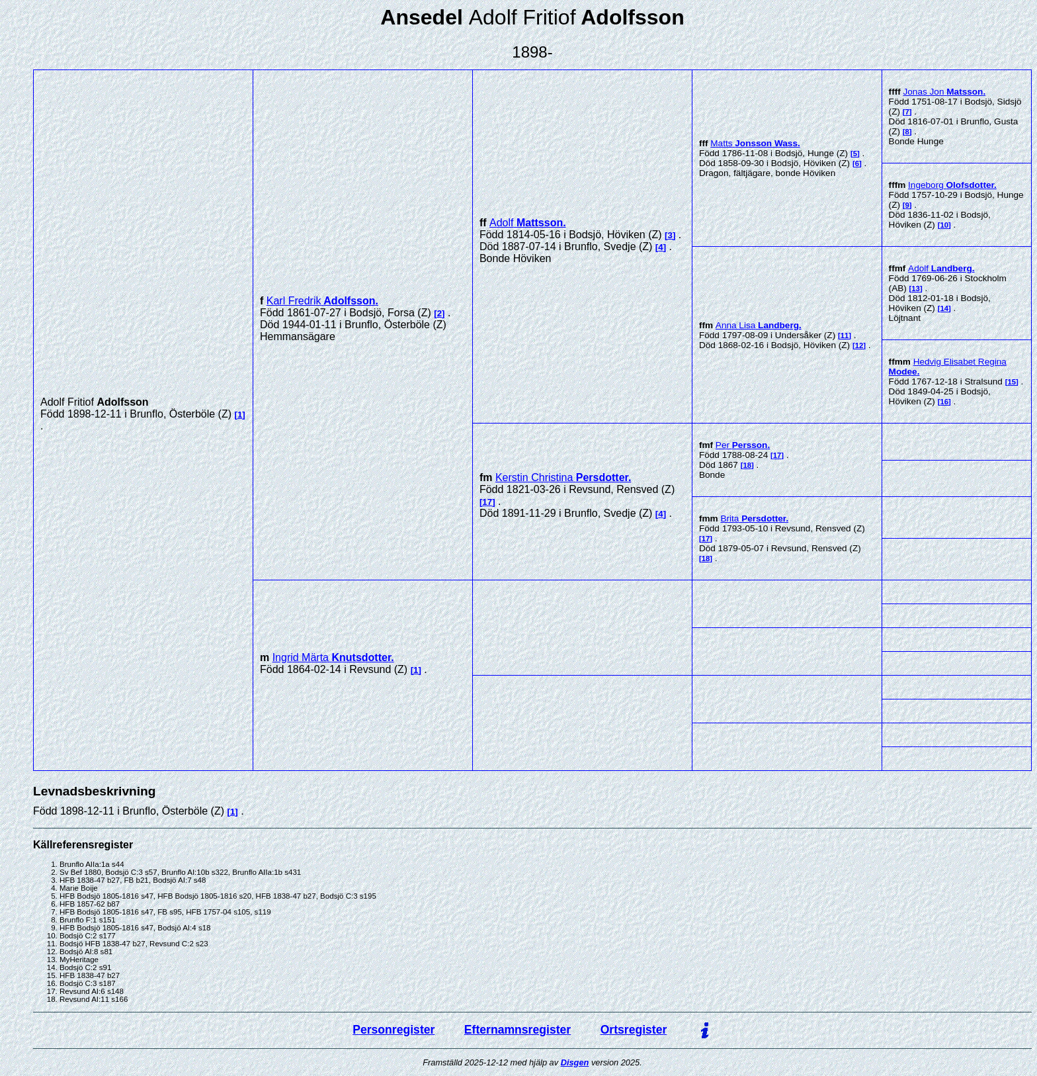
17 (487, 502)
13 (915, 288)
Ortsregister (634, 1029)
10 (944, 225)
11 (845, 335)
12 (859, 345)
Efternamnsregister (517, 1029)
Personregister (394, 1029)
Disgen (575, 1062)
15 (1011, 382)
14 (944, 308)
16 (944, 402)
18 (747, 465)
